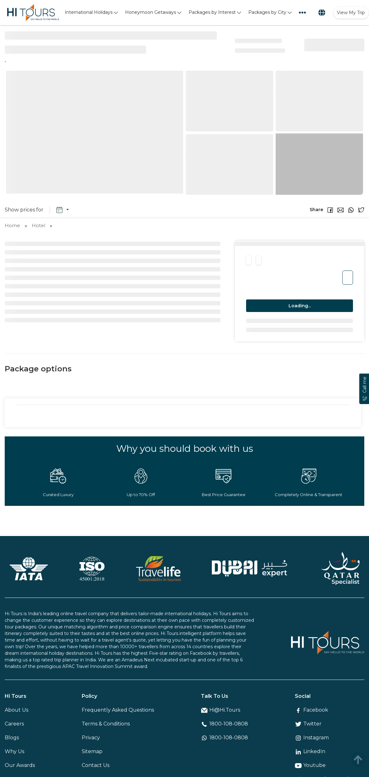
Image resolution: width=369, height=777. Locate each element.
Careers (14, 724)
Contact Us (95, 765)
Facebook (311, 710)
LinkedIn (310, 751)
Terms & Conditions (106, 724)
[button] (328, 209)
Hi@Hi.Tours (220, 710)
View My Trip (351, 12)
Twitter (308, 724)
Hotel (38, 225)
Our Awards (20, 765)
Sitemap (92, 751)
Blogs (12, 738)
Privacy (91, 738)
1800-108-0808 (224, 724)
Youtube (310, 765)
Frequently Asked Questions (118, 710)
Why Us (14, 751)
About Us (16, 710)
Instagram (312, 738)
